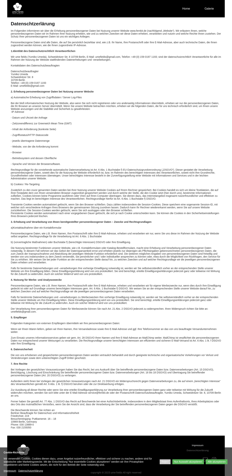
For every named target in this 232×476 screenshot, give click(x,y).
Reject (165, 461)
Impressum (197, 445)
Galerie (209, 8)
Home (186, 8)
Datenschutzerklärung (30, 470)
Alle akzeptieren (217, 461)
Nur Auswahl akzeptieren (188, 461)
